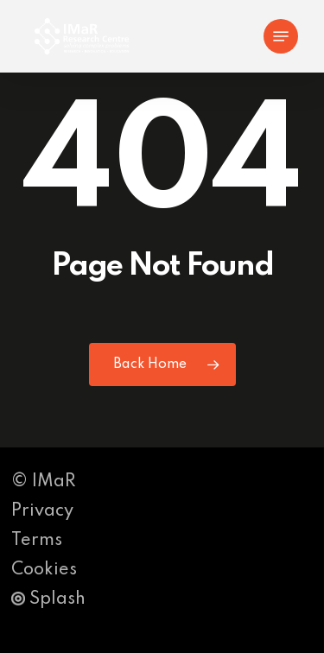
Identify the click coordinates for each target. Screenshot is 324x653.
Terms (36, 540)
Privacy (42, 511)
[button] (281, 36)
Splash (48, 599)
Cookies (44, 570)
